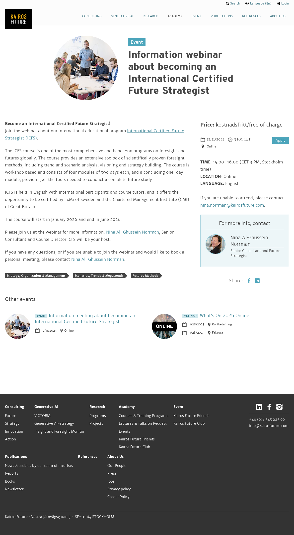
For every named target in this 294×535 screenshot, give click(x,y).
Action (10, 439)
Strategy (12, 423)
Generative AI (46, 406)
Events (124, 431)
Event (178, 406)
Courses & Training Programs (143, 415)
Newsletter (14, 489)
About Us (115, 456)
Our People (116, 465)
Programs (97, 415)
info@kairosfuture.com (269, 425)
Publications (16, 456)
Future (10, 415)
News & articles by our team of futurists (39, 465)
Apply (281, 140)
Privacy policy (119, 489)
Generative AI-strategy (54, 423)
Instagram (279, 407)
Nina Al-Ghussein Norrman (132, 232)
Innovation (14, 431)
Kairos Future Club (134, 447)
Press (112, 473)
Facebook (249, 280)
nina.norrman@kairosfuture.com (232, 205)
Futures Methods (145, 276)
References (87, 456)
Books (10, 481)
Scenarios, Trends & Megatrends (98, 276)
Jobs (111, 481)
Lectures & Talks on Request (143, 423)
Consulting (14, 406)
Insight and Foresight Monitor (59, 431)
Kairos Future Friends (137, 439)
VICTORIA (42, 415)
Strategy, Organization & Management (35, 276)
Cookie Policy (118, 497)
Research (97, 406)
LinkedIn (257, 280)
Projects (96, 423)
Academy (127, 406)
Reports (11, 473)
